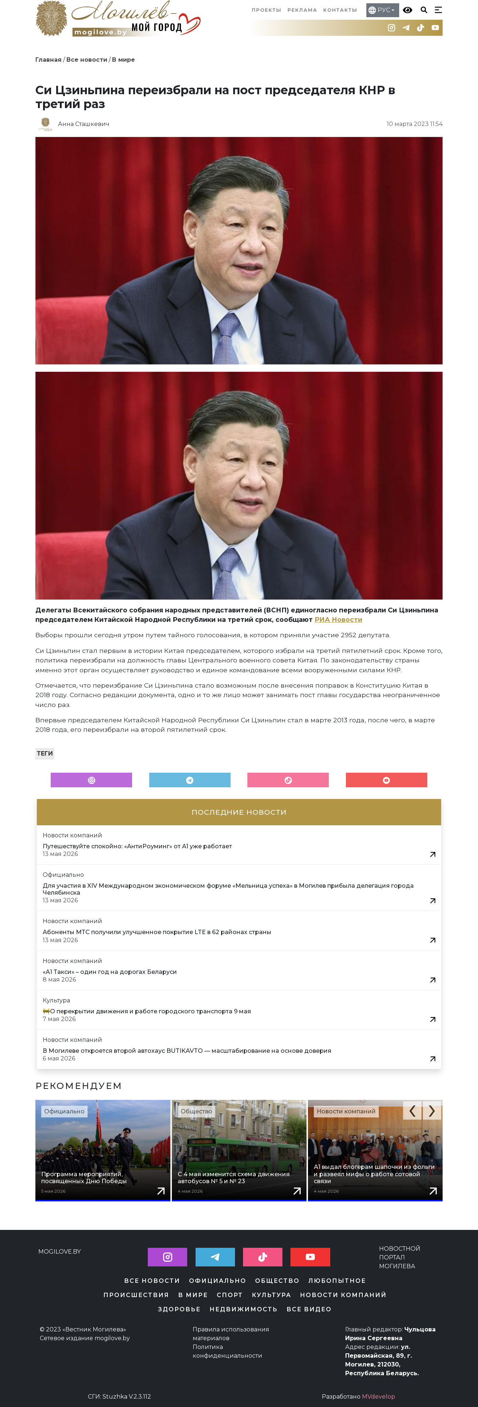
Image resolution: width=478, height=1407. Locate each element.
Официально (64, 1111)
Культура (271, 1295)
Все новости (86, 59)
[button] (412, 1110)
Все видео (309, 1309)
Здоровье (179, 1309)
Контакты (340, 10)
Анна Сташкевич (83, 124)
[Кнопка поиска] (422, 9)
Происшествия (136, 1295)
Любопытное (337, 1280)
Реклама (302, 10)
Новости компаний (346, 1111)
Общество (196, 1111)
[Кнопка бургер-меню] (437, 9)
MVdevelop (378, 1396)
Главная (48, 59)
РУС (384, 10)
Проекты (267, 10)
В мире (123, 59)
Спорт (230, 1295)
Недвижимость (243, 1309)
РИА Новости (338, 619)
